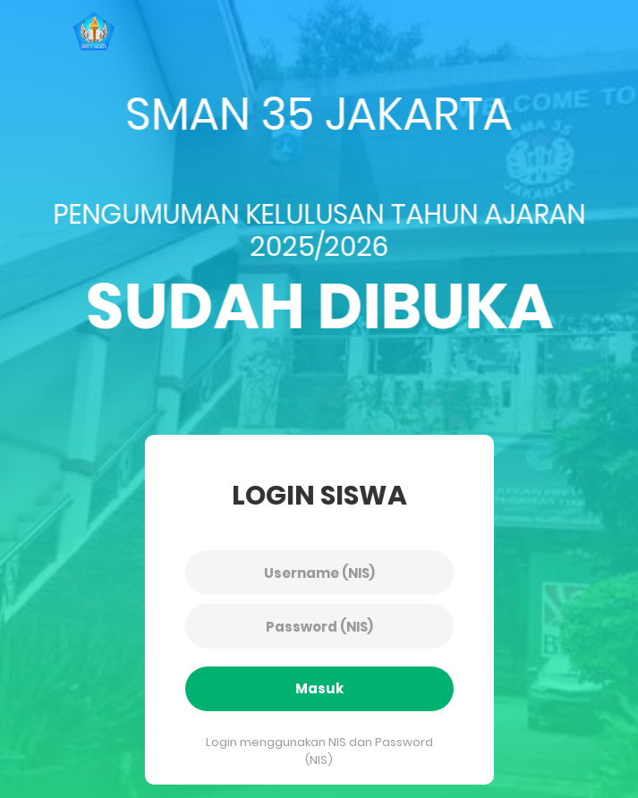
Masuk (315, 688)
